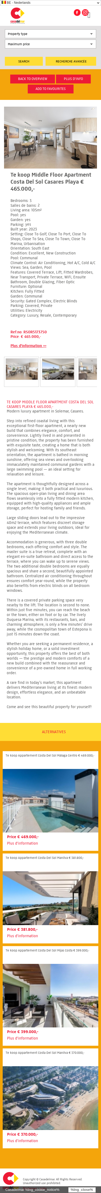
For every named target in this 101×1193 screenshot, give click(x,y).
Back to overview (32, 79)
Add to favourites (51, 89)
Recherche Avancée (71, 61)
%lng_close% (82, 1190)
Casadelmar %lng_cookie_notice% (32, 1190)
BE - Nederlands (16, 3)
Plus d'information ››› (28, 346)
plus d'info (73, 79)
